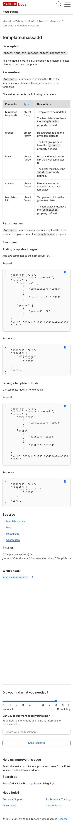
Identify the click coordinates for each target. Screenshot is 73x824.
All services (9, 805)
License (63, 818)
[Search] (58, 4)
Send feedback (36, 743)
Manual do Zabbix (12, 21)
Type (26, 103)
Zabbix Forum (54, 805)
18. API (31, 21)
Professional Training (58, 799)
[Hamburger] (67, 4)
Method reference (49, 21)
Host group (12, 570)
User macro (13, 576)
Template (7, 25)
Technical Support (13, 799)
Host (9, 564)
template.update (15, 557)
